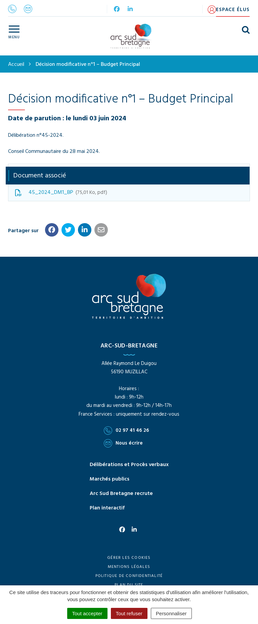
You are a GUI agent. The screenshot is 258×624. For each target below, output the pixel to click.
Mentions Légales (129, 567)
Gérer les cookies (128, 557)
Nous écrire (123, 443)
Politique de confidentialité (129, 576)
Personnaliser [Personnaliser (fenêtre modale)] (171, 613)
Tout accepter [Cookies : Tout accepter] (87, 613)
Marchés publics (109, 479)
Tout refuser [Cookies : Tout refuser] (129, 613)
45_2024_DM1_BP (61, 192)
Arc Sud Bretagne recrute (121, 493)
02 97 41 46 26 (126, 430)
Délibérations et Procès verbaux (129, 464)
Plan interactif (107, 508)
